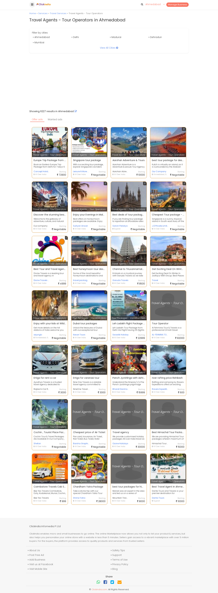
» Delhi (75, 37)
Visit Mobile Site (38, 569)
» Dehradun (155, 37)
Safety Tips (118, 550)
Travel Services (58, 13)
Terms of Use (120, 559)
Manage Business (177, 4)
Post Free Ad (36, 555)
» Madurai (115, 37)
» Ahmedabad (41, 37)
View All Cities (109, 47)
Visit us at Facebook (41, 564)
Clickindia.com (99, 589)
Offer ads (37, 119)
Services (43, 13)
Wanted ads (55, 119)
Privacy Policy (120, 564)
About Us (34, 550)
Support (117, 555)
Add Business (37, 559)
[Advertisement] (109, 81)
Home (32, 13)
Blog (115, 569)
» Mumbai (38, 42)
